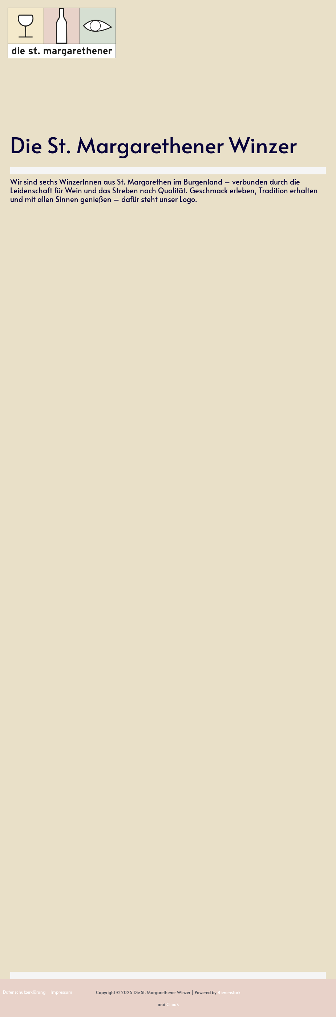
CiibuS (172, 1004)
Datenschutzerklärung (23, 992)
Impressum (60, 992)
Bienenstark (229, 992)
